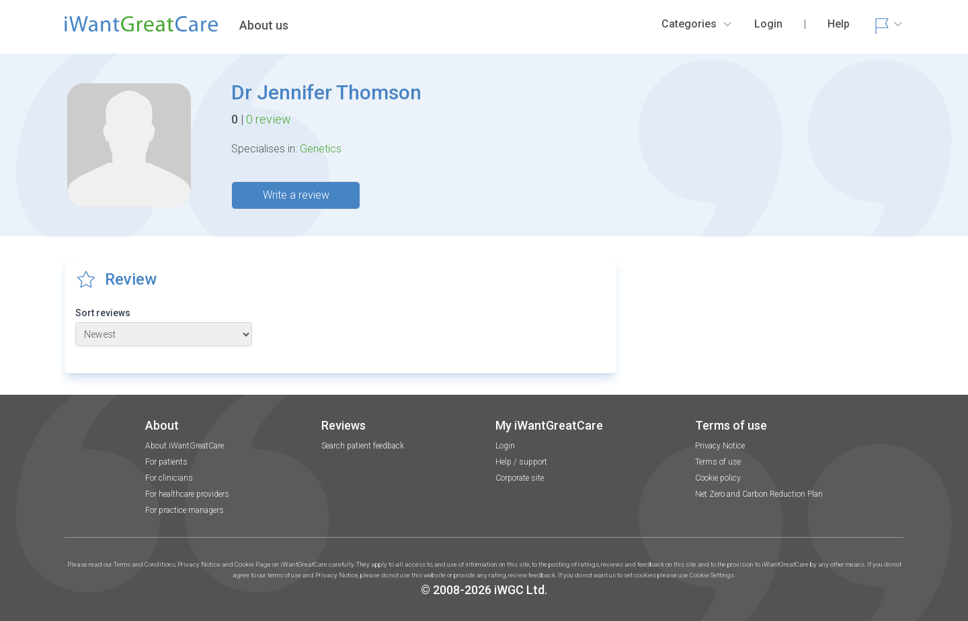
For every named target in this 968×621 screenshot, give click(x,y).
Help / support (521, 462)
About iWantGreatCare (184, 445)
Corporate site (519, 478)
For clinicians (169, 478)
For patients (166, 462)
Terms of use (718, 462)
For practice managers (184, 510)
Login (505, 445)
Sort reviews (102, 312)
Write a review (296, 195)
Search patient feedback (362, 445)
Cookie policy (718, 478)
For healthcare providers (187, 494)
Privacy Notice (720, 445)
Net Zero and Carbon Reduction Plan (759, 494)
